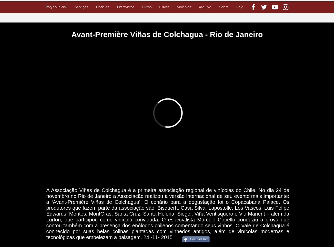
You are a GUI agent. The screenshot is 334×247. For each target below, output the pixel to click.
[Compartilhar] (196, 239)
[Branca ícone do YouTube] (275, 7)
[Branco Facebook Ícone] (253, 7)
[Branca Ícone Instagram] (285, 7)
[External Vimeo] (168, 113)
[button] (81, 7)
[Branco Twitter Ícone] (264, 7)
